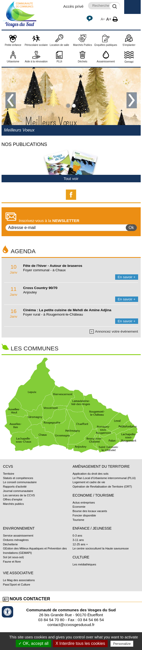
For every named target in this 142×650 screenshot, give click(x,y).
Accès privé (73, 6)
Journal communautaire (18, 490)
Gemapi (128, 61)
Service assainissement (18, 535)
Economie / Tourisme (93, 495)
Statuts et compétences (18, 478)
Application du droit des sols (90, 473)
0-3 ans (77, 535)
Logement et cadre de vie (89, 482)
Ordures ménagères (16, 539)
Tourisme (78, 519)
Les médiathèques (84, 564)
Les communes (35, 348)
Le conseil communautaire (20, 482)
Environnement (19, 528)
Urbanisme (13, 61)
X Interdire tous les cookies (80, 643)
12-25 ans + (80, 544)
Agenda (23, 251)
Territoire (8, 473)
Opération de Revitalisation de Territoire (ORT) (102, 486)
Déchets (82, 61)
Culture (81, 557)
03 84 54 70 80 (51, 620)
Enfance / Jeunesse (92, 528)
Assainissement (106, 61)
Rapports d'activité (15, 486)
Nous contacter (30, 598)
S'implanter (129, 45)
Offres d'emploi (12, 499)
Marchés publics (13, 503)
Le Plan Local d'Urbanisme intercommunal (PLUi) (104, 478)
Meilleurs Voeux (19, 130)
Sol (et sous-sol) (13, 557)
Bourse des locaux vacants (90, 511)
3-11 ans (78, 539)
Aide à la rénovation (36, 61)
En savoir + (127, 277)
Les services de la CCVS (19, 495)
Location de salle (59, 45)
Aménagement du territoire (101, 466)
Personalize (122, 644)
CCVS (8, 466)
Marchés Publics (82, 45)
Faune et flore (12, 561)
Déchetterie (10, 544)
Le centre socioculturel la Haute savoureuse (101, 548)
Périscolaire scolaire (36, 45)
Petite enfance (13, 45)
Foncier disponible (84, 515)
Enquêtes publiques (105, 45)
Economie (79, 506)
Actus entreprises (84, 502)
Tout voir (71, 178)
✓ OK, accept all (33, 643)
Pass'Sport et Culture (16, 584)
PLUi (59, 61)
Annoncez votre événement (114, 332)
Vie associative (18, 573)
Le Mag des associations (19, 580)
